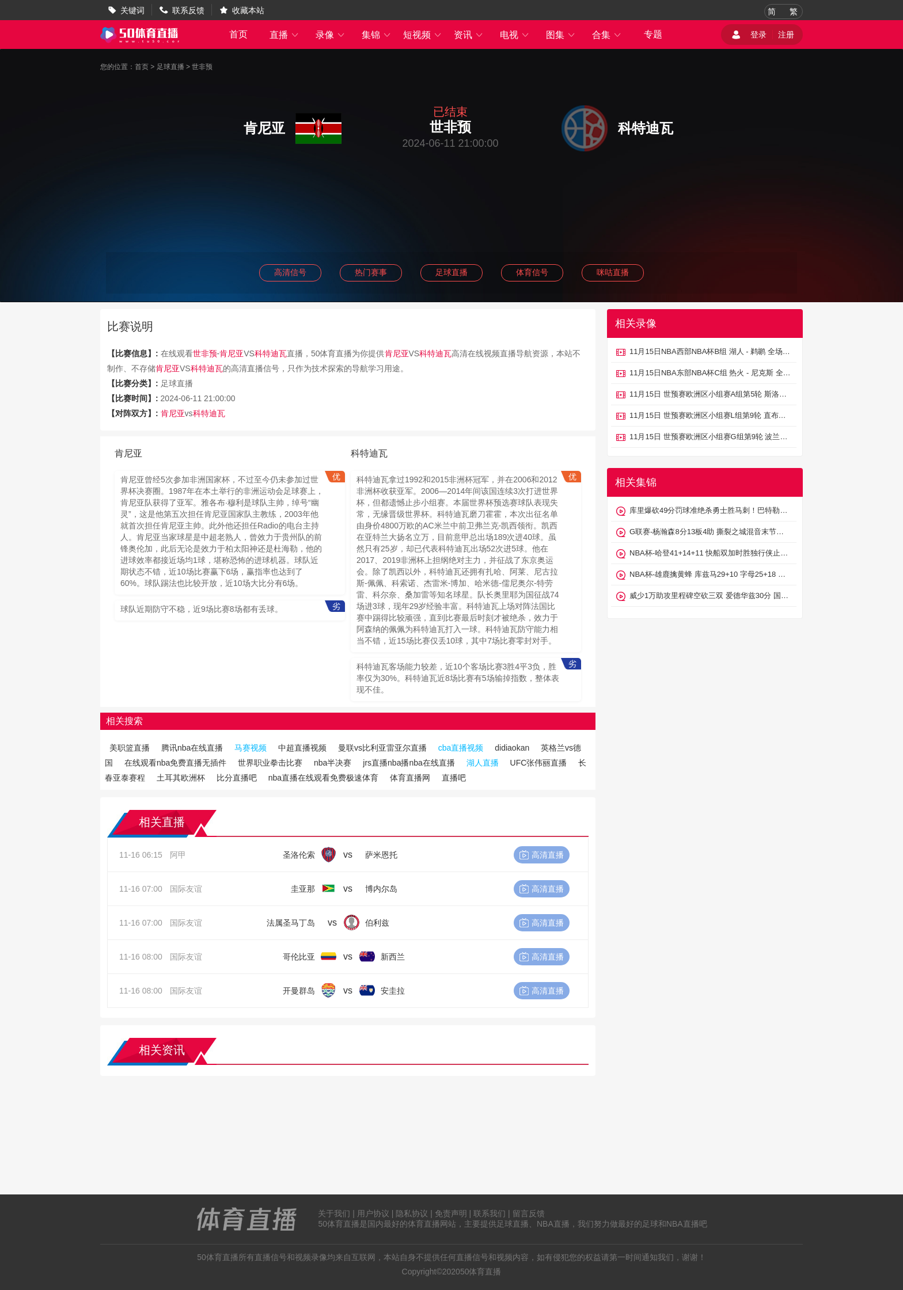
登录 (758, 34)
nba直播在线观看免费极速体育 (323, 777)
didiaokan (512, 747)
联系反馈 (188, 10)
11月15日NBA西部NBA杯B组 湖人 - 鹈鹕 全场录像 (710, 351)
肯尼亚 (231, 353)
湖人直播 (482, 762)
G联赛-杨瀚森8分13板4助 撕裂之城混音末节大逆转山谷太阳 (710, 531)
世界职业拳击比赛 (270, 762)
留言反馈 (529, 1213)
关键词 (132, 10)
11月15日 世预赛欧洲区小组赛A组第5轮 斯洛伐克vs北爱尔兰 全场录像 (710, 394)
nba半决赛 (332, 762)
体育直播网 (410, 777)
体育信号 (532, 272)
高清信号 (290, 272)
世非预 (202, 67)
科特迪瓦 (271, 353)
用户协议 (373, 1213)
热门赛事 (371, 272)
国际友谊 (186, 888)
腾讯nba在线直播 (192, 747)
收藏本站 (248, 10)
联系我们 (489, 1213)
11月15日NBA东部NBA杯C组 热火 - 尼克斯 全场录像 (710, 372)
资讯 (469, 35)
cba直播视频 (461, 747)
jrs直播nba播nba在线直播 (409, 762)
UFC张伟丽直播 (538, 762)
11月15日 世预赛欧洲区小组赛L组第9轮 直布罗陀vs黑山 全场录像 (710, 415)
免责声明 (451, 1213)
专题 (653, 34)
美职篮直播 (129, 747)
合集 (607, 35)
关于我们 (334, 1213)
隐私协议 (412, 1213)
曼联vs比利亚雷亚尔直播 (382, 747)
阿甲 (178, 854)
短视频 (422, 35)
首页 (238, 34)
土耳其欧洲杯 (181, 777)
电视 (515, 35)
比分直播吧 (237, 777)
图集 (561, 35)
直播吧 (454, 777)
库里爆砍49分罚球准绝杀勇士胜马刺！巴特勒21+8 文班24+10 (710, 510)
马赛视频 (250, 747)
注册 (786, 34)
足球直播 (170, 67)
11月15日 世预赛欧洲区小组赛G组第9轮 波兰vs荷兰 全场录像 (710, 436)
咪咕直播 (613, 272)
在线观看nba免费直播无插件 (175, 762)
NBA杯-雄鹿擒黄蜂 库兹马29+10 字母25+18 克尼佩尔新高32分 (710, 574)
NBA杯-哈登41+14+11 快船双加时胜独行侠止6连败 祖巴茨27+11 (710, 553)
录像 (331, 35)
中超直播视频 (302, 747)
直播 (284, 35)
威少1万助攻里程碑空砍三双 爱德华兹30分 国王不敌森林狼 (710, 595)
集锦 (377, 35)
